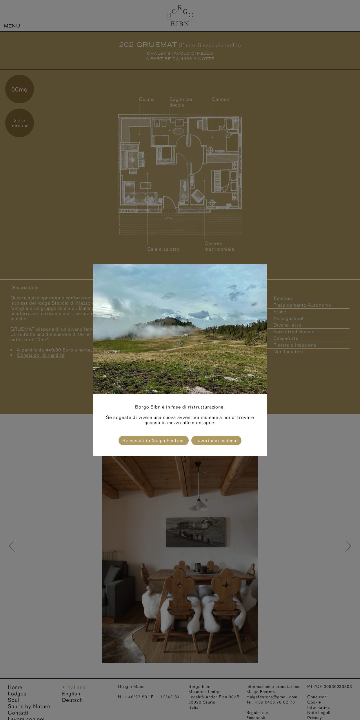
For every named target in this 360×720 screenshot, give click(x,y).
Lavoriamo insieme (216, 440)
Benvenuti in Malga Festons (153, 440)
